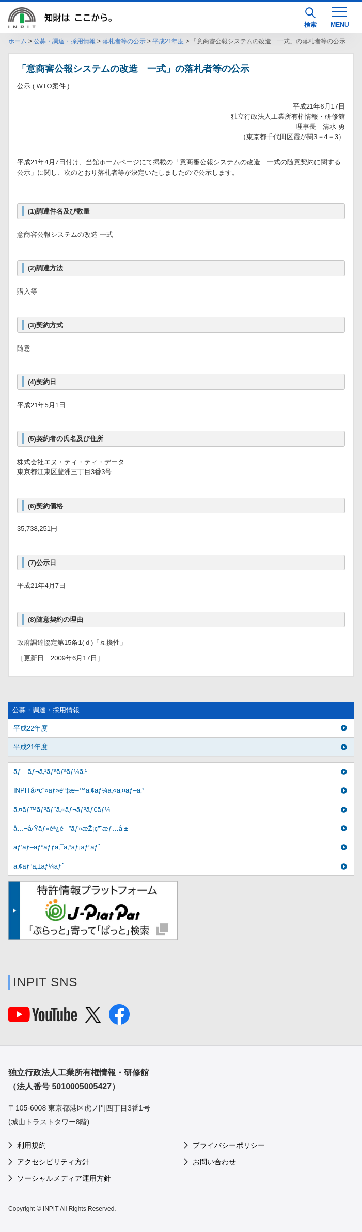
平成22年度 (30, 728)
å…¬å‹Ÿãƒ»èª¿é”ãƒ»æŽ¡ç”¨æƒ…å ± (70, 828)
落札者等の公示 (124, 41)
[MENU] (339, 16)
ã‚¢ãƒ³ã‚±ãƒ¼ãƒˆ (38, 866)
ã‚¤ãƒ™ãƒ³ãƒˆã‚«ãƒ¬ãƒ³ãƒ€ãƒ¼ (62, 809)
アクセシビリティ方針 (53, 1161)
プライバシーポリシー (229, 1145)
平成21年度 (168, 41)
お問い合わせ (214, 1161)
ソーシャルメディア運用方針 (64, 1178)
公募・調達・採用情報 (65, 41)
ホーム (17, 41)
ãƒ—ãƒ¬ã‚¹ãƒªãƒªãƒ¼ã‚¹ (50, 771)
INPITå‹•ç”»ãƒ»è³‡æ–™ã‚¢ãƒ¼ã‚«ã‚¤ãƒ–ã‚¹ (78, 790)
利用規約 (31, 1145)
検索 (310, 17)
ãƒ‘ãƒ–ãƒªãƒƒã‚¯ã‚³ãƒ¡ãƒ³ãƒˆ (56, 847)
